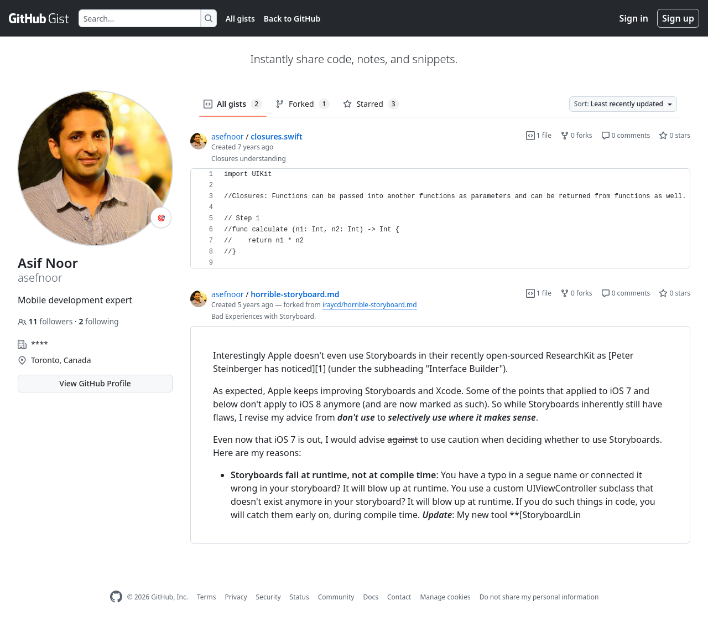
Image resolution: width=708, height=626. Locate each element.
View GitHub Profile (95, 383)
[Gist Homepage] (39, 18)
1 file (538, 135)
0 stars (674, 135)
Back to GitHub (292, 18)
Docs (370, 597)
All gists (240, 18)
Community (336, 597)
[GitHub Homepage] (116, 597)
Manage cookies (445, 597)
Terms (206, 597)
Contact (399, 597)
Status (299, 597)
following (98, 321)
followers (46, 321)
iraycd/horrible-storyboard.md (369, 304)
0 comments (625, 135)
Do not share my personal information (539, 597)
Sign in (634, 18)
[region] (440, 218)
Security (268, 597)
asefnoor (227, 136)
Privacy (236, 597)
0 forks (576, 135)
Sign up (678, 18)
